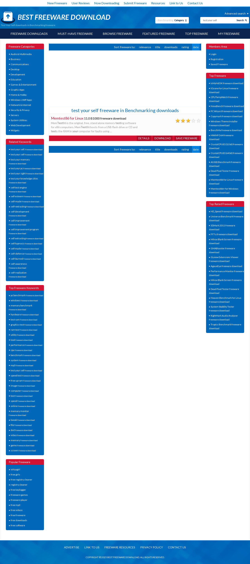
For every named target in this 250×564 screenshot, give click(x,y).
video (22, 435)
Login (213, 54)
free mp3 (15, 505)
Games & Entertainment (23, 84)
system (23, 360)
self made (25, 248)
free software (18, 525)
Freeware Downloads (29, 33)
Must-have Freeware (75, 33)
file (21, 425)
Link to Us (176, 3)
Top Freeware (196, 33)
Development (18, 74)
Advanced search (235, 13)
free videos (17, 510)
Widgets (15, 130)
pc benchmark (27, 295)
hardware (25, 314)
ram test (24, 329)
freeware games (19, 494)
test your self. (27, 149)
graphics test (26, 324)
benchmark (25, 355)
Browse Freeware (117, 33)
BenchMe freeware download (226, 130)
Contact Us (195, 3)
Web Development (20, 125)
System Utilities (19, 120)
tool (22, 339)
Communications (20, 64)
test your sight (27, 173)
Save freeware (186, 138)
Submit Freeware (135, 3)
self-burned (26, 258)
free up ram (26, 380)
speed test (25, 375)
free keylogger (18, 489)
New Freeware (57, 3)
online (23, 406)
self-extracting (27, 206)
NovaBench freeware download (227, 106)
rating (185, 47)
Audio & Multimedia (21, 54)
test (22, 395)
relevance (145, 47)
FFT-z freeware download (224, 234)
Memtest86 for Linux (67, 118)
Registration (217, 59)
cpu (21, 350)
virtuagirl (15, 469)
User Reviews (80, 3)
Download (162, 138)
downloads (171, 47)
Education (16, 79)
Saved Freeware (219, 64)
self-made (25, 201)
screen (23, 450)
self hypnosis (26, 243)
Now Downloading (106, 3)
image (23, 385)
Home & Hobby (19, 94)
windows (24, 300)
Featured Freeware (158, 33)
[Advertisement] (78, 78)
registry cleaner (19, 484)
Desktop (15, 69)
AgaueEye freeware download (226, 266)
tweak (23, 419)
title (157, 47)
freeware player (19, 499)
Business (16, 59)
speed (23, 400)
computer (25, 390)
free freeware (18, 515)
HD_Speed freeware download (226, 211)
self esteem (26, 196)
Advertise (71, 547)
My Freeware (229, 33)
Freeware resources (119, 547)
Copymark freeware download (226, 116)
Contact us (177, 547)
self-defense (26, 253)
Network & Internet (21, 104)
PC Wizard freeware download (227, 111)
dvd (21, 430)
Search (240, 20)
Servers (15, 115)
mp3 (22, 365)
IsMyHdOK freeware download (227, 83)
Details (143, 138)
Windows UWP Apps (21, 99)
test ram (24, 319)
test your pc (26, 168)
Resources (158, 3)
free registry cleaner (21, 479)
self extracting (27, 238)
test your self (26, 154)
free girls (15, 474)
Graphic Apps (17, 89)
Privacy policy (151, 547)
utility (22, 334)
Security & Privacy (20, 110)
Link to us (91, 547)
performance (26, 345)
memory (24, 440)
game (22, 445)
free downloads (19, 520)
